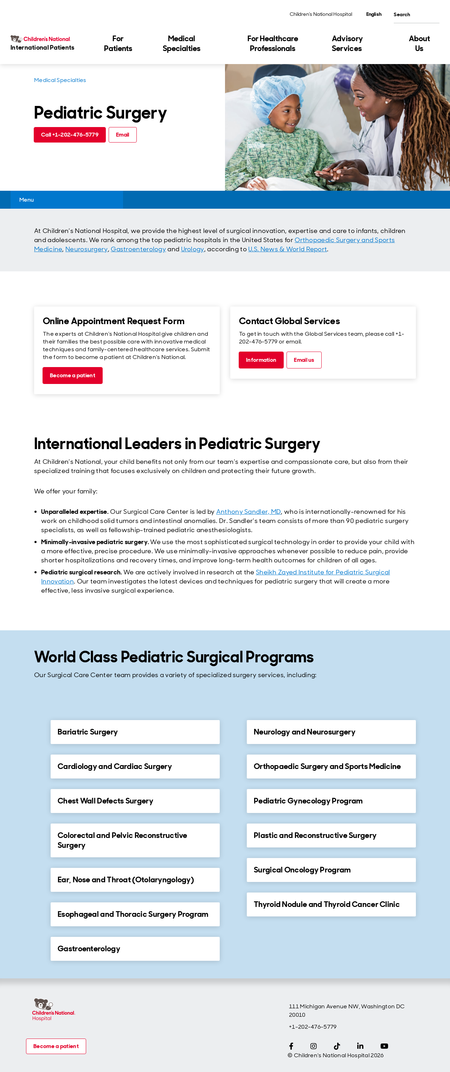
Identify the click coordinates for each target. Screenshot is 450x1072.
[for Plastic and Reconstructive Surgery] (234, 835)
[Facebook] (291, 1046)
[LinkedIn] (360, 1046)
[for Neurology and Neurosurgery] (234, 731)
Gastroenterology (138, 249)
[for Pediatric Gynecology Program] (234, 800)
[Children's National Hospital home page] (53, 1010)
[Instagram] (313, 1046)
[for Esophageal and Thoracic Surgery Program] (38, 914)
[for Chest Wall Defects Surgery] (38, 800)
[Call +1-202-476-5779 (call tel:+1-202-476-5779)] (69, 134)
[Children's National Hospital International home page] (49, 43)
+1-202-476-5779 (313, 1026)
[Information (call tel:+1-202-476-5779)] (261, 360)
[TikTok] (337, 1046)
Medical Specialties (60, 80)
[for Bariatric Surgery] (38, 731)
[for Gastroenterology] (38, 948)
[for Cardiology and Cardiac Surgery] (38, 766)
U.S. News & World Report (287, 249)
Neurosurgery (86, 249)
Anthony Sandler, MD (248, 511)
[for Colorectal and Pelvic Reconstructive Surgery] (38, 835)
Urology (192, 249)
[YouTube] (384, 1046)
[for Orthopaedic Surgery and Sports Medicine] (234, 766)
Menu (26, 199)
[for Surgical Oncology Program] (234, 869)
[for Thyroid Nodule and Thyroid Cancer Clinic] (234, 904)
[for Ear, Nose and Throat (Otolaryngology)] (38, 879)
